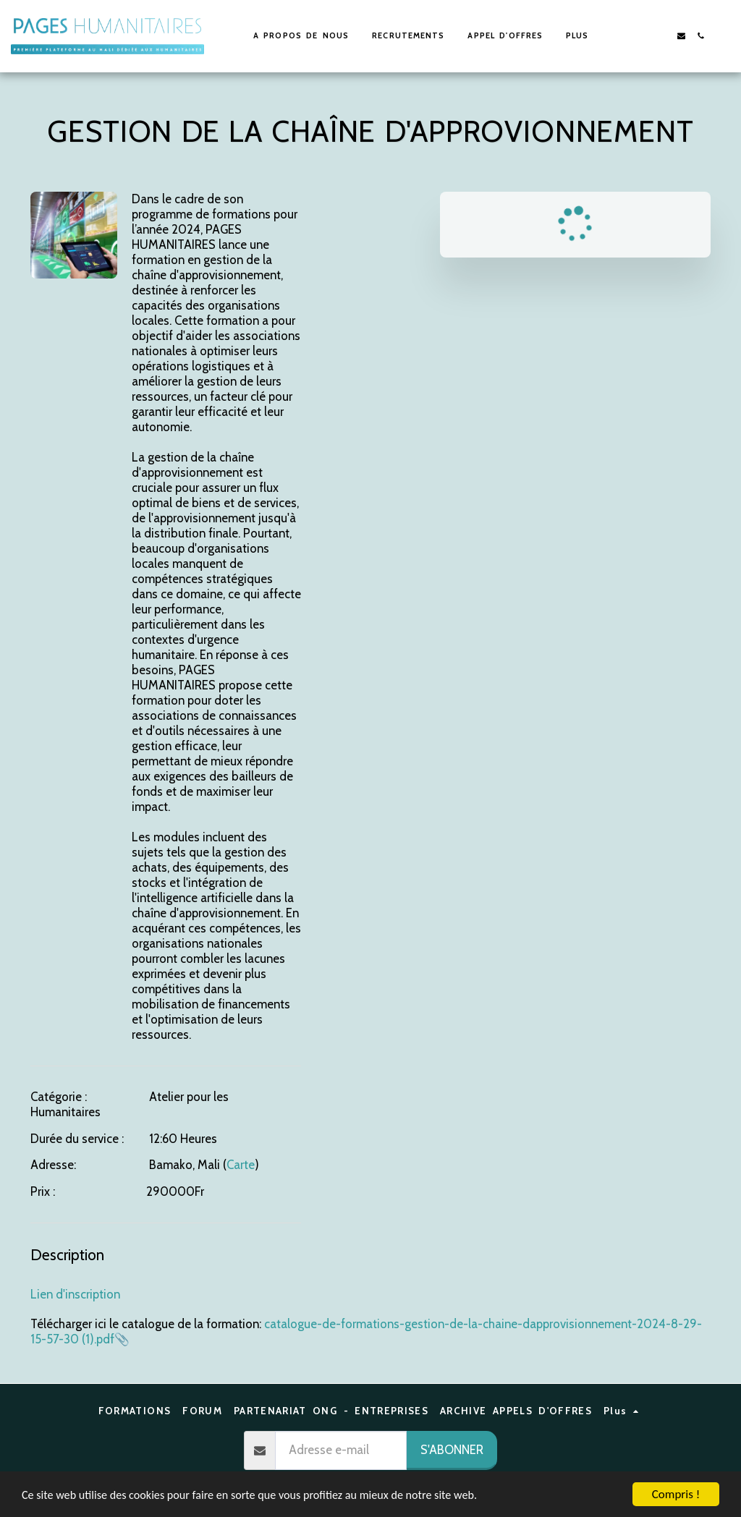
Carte (240, 1164)
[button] (642, 36)
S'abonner (451, 1449)
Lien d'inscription (75, 1294)
